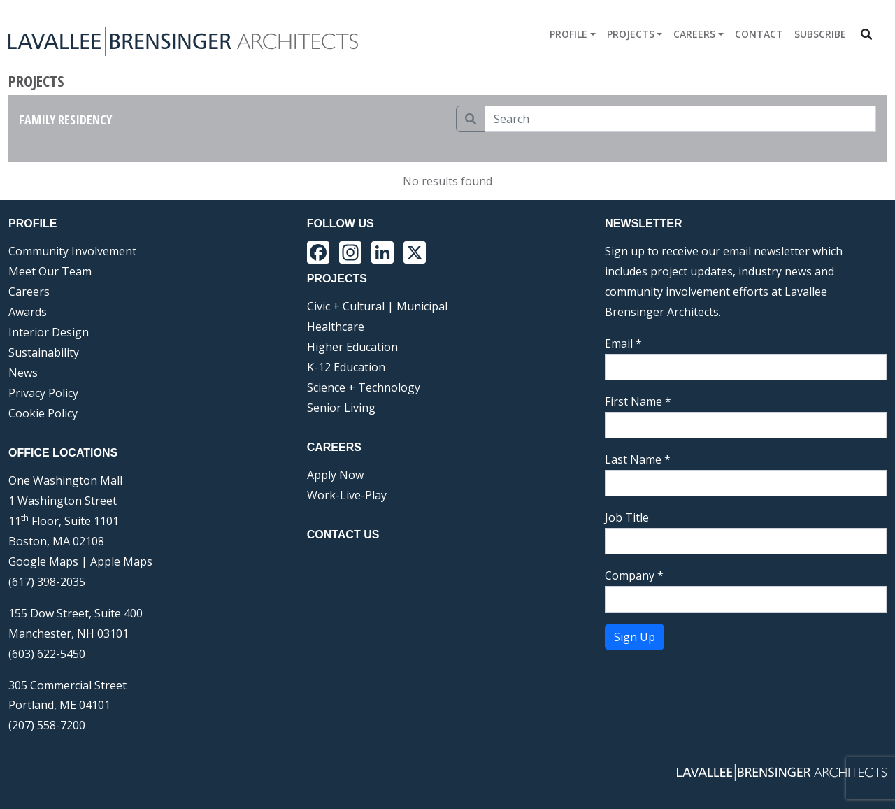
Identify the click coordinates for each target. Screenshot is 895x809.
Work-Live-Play (347, 495)
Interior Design (48, 332)
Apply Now (335, 474)
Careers (694, 34)
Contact (759, 34)
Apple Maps (121, 561)
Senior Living (341, 407)
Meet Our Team (50, 271)
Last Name (638, 459)
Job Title (627, 517)
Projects (630, 34)
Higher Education (352, 347)
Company (634, 575)
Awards (27, 312)
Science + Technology (363, 387)
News (23, 372)
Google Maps (43, 561)
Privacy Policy (43, 393)
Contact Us (343, 534)
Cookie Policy (43, 413)
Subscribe (820, 34)
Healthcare (335, 326)
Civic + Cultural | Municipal (377, 306)
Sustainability (43, 352)
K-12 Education (346, 367)
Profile (568, 34)
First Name (638, 401)
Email (623, 343)
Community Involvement (72, 251)
